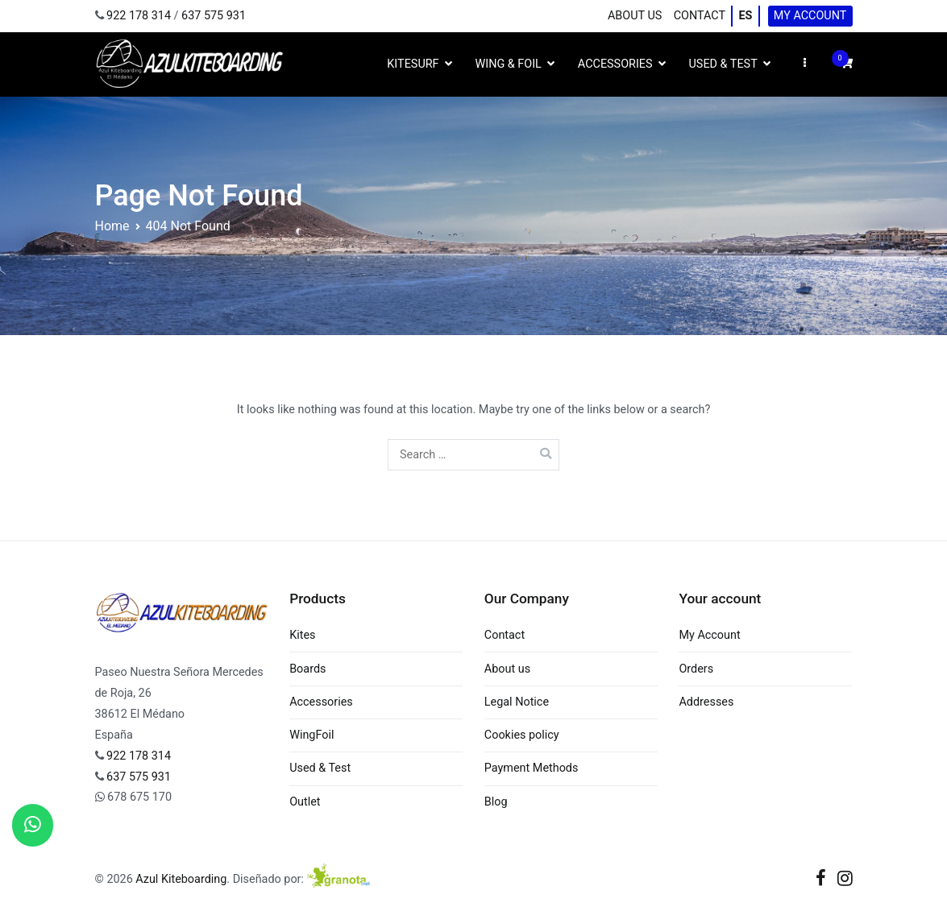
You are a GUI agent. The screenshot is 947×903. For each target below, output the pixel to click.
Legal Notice (516, 702)
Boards (307, 669)
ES (745, 16)
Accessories (615, 64)
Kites (302, 635)
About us (635, 16)
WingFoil (311, 735)
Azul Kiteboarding (180, 879)
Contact (699, 16)
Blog (496, 802)
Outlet (304, 802)
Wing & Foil (509, 64)
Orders (696, 669)
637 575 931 (213, 16)
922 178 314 (138, 16)
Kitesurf (412, 64)
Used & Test (723, 64)
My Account (810, 16)
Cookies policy (521, 735)
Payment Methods (531, 768)
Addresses (706, 702)
